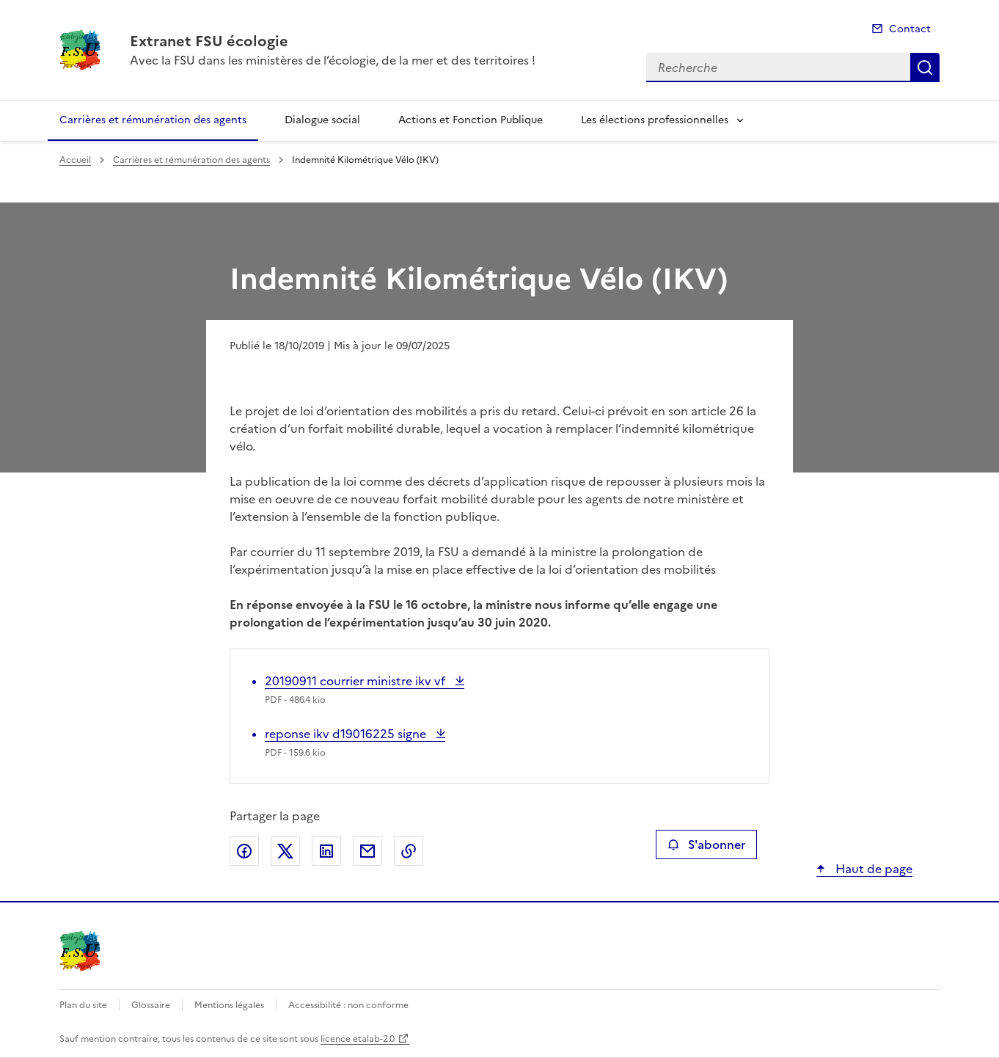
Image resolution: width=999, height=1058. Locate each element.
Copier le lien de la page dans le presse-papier (408, 851)
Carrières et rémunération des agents (152, 120)
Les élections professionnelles (654, 120)
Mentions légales (229, 1005)
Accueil (75, 160)
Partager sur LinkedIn (326, 851)
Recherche (925, 67)
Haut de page (872, 869)
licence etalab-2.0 (358, 1039)
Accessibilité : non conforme (348, 1005)
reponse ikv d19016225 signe (347, 734)
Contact (910, 29)
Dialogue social (322, 120)
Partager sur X (285, 851)
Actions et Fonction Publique (470, 120)
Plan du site (83, 1005)
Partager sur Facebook (244, 851)
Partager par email (367, 851)
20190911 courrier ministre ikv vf (356, 681)
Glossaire (150, 1005)
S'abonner (705, 844)
